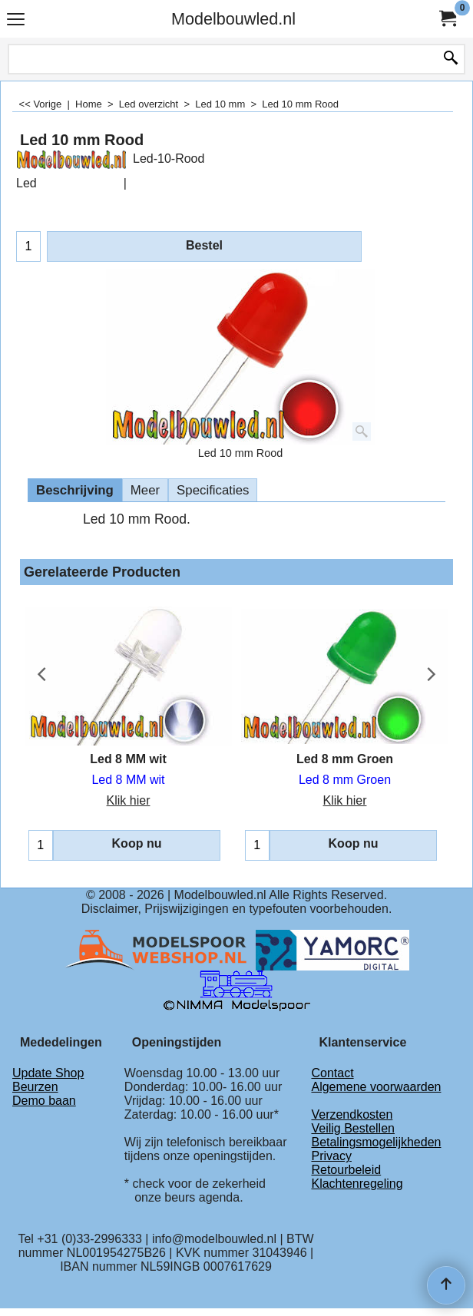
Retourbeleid (346, 1169)
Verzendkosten (351, 1114)
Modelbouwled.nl (233, 18)
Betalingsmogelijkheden (376, 1142)
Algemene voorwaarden (376, 1086)
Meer (145, 490)
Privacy (331, 1155)
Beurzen (35, 1086)
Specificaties (213, 490)
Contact (332, 1073)
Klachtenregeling (356, 1183)
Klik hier (128, 800)
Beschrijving (75, 490)
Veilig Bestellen (353, 1128)
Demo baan (44, 1100)
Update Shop (48, 1073)
